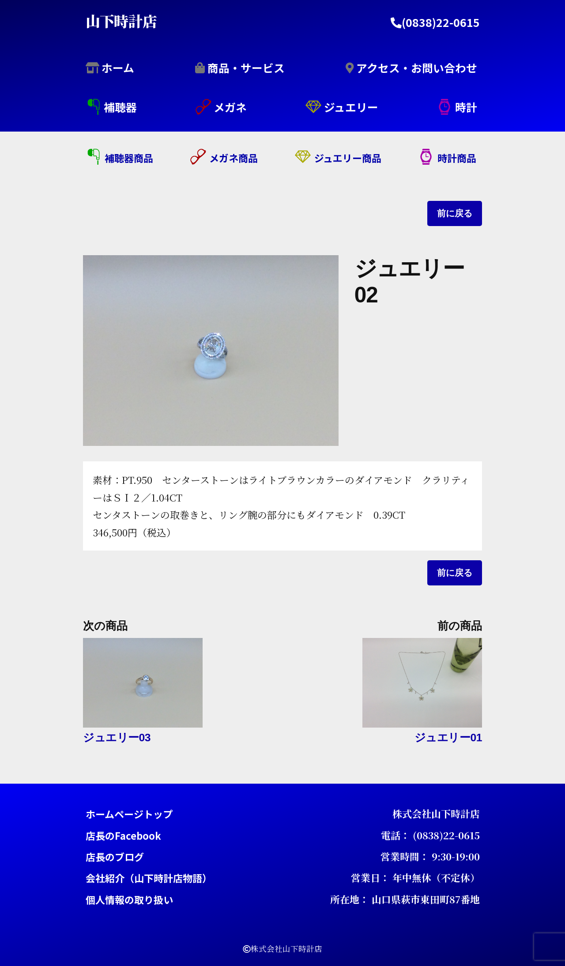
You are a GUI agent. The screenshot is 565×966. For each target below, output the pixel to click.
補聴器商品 (129, 158)
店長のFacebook (123, 835)
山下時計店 (121, 20)
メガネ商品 (233, 158)
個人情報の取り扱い (129, 899)
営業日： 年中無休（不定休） (415, 877)
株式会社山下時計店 (436, 813)
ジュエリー (351, 107)
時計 (466, 107)
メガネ (230, 107)
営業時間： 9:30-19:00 (430, 856)
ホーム (118, 67)
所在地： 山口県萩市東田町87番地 (405, 899)
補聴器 (120, 107)
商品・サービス (246, 67)
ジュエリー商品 (347, 158)
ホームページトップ (129, 814)
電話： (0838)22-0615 (430, 834)
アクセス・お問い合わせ (416, 67)
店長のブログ (115, 856)
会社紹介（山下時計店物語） (149, 878)
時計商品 (456, 158)
